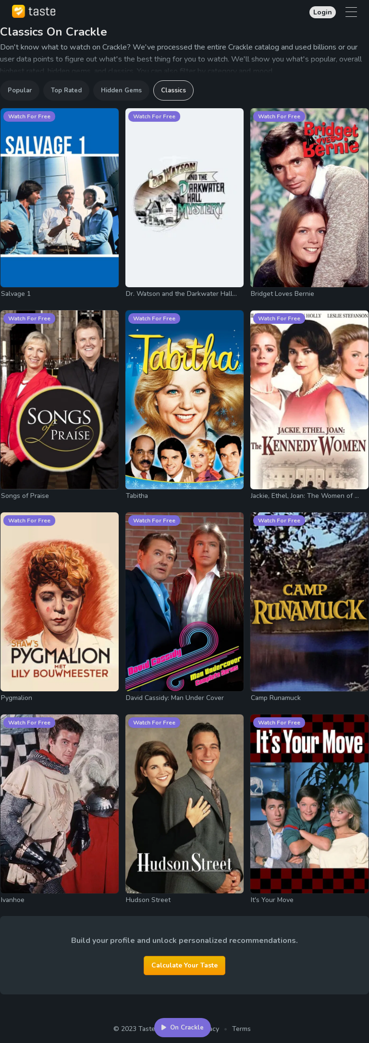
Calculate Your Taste (184, 965)
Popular (20, 90)
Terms (241, 1028)
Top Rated (66, 90)
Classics (173, 90)
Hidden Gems (121, 90)
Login (322, 12)
